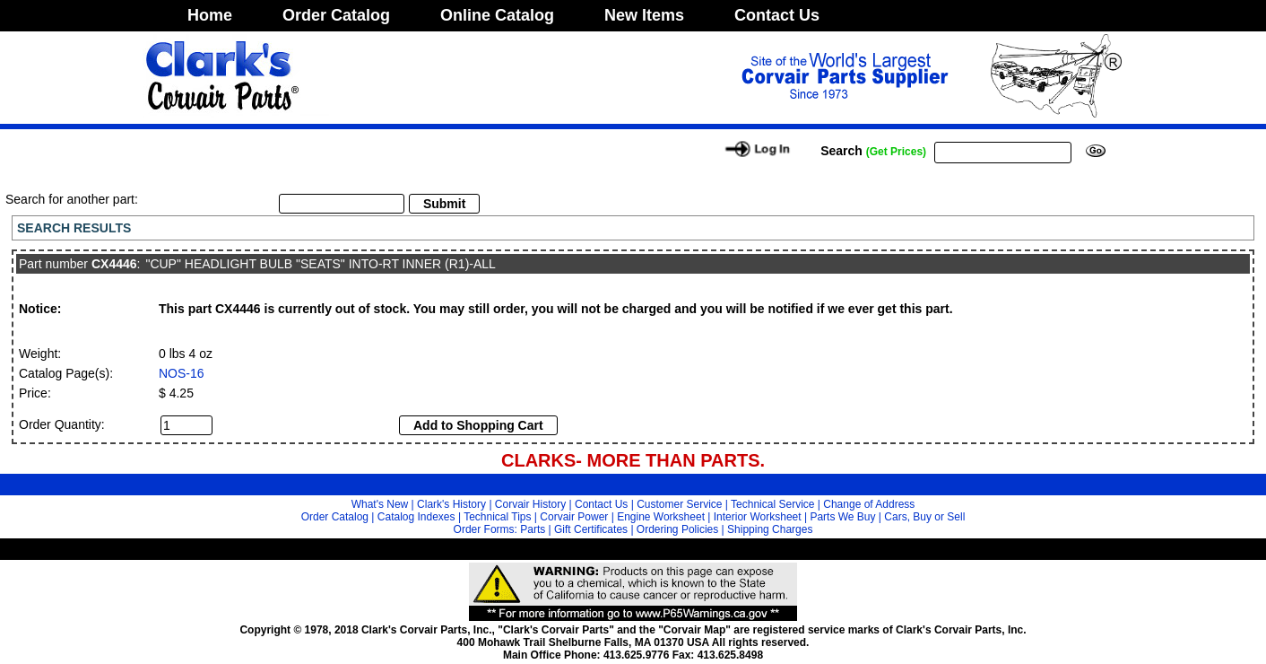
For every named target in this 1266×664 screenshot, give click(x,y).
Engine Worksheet (661, 517)
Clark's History (451, 504)
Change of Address (869, 504)
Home (209, 15)
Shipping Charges (769, 529)
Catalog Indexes (416, 517)
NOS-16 (181, 373)
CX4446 (114, 264)
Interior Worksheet (758, 517)
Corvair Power (574, 517)
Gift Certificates (591, 529)
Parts (532, 529)
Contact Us (776, 15)
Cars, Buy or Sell (924, 517)
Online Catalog (497, 15)
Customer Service (679, 504)
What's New (380, 504)
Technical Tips (497, 517)
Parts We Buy (842, 517)
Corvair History (530, 504)
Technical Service (772, 504)
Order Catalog (336, 15)
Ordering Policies (677, 529)
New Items (644, 15)
